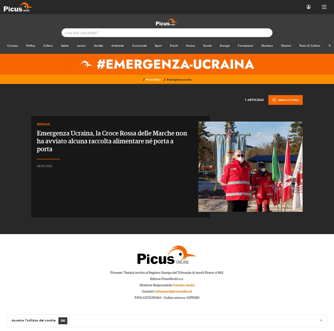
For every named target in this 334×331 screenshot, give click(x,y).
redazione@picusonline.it (173, 291)
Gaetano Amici (184, 285)
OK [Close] (63, 320)
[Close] (321, 320)
